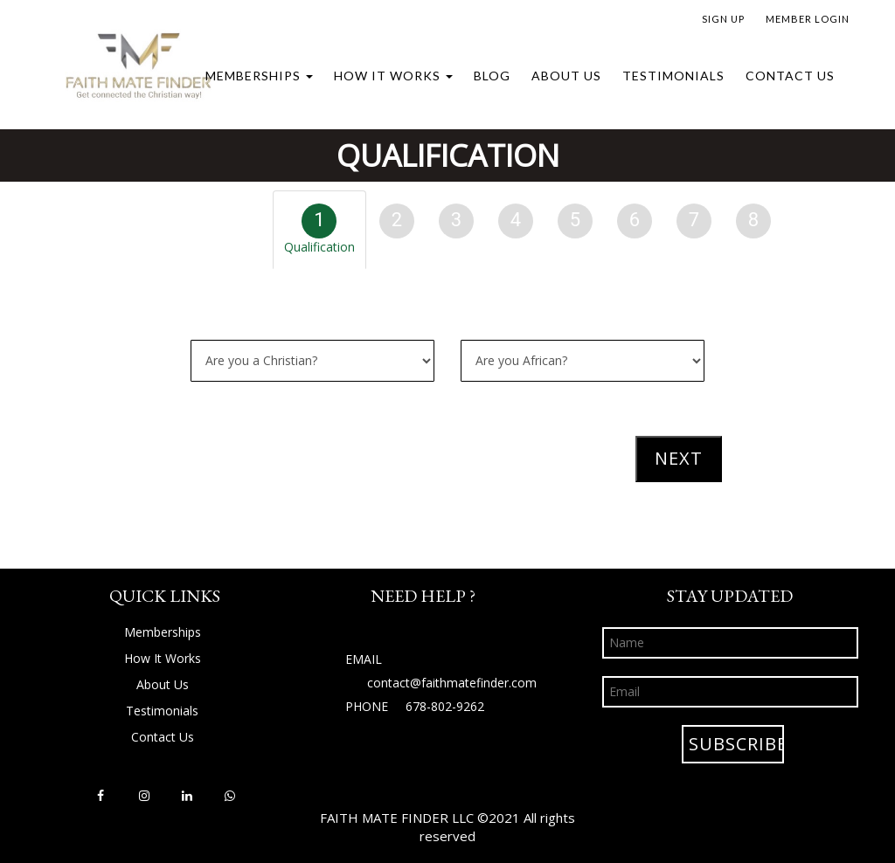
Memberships (259, 75)
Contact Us (790, 75)
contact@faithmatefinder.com (452, 682)
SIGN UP (723, 18)
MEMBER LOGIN (808, 18)
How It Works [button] (393, 75)
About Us (566, 75)
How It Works (162, 658)
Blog (492, 75)
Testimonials (673, 75)
